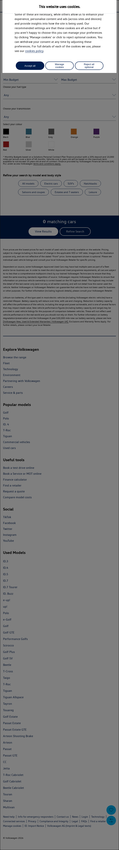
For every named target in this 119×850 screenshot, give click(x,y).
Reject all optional (89, 66)
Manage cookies (59, 66)
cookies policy (34, 51)
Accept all (30, 65)
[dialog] (59, 425)
